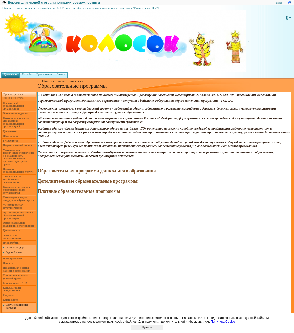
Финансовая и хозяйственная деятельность (12, 179)
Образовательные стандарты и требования (18, 224)
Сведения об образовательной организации (13, 105)
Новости (8, 263)
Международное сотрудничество (13, 206)
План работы (11, 242)
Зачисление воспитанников (12, 236)
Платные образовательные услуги (18, 170)
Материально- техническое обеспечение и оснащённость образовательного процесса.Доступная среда (18, 157)
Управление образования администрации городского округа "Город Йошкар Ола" (110, 8)
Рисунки (8, 295)
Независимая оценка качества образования (16, 269)
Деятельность (11, 230)
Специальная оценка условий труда (16, 277)
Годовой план (14, 252)
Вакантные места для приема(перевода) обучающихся (16, 189)
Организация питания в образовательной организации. (18, 215)
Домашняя (10, 74)
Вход (279, 2)
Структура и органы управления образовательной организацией (16, 122)
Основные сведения (15, 113)
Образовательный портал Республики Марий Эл (30, 8)
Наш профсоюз (12, 258)
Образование (11, 136)
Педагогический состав (17, 145)
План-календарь (15, 247)
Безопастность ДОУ (15, 282)
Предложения (44, 74)
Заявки (61, 74)
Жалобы (27, 74)
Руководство (10, 140)
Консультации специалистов (12, 289)
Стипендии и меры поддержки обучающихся (18, 199)
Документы (10, 131)
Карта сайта (10, 299)
